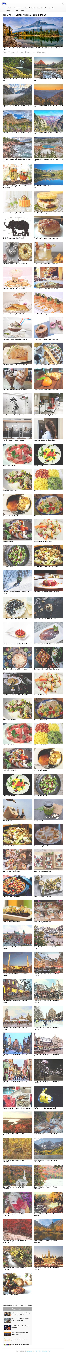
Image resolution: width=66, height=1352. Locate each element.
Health (51, 8)
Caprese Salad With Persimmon (14, 516)
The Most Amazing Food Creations (15, 213)
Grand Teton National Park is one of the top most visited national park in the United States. (31, 48)
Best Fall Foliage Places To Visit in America (14, 1134)
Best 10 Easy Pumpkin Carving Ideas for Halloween (16, 186)
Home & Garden (42, 8)
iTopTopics (29, 1351)
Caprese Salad (8, 541)
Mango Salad (38, 465)
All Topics (9, 8)
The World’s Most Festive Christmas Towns (15, 947)
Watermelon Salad (9, 465)
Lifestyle (8, 10)
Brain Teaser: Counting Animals (13, 238)
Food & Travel (30, 8)
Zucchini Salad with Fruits (43, 541)
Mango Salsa (38, 516)
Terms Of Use (46, 1351)
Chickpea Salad (8, 566)
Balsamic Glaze (8, 821)
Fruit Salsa (37, 491)
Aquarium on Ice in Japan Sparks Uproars (17, 1108)
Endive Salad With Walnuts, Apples (46, 566)
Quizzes (15, 10)
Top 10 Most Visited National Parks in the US (17, 79)
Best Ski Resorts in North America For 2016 (16, 592)
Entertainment (19, 8)
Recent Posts (16, 1309)
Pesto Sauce (38, 821)
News (22, 10)
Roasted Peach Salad (10, 491)
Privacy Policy (37, 1351)
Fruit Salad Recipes (40, 694)
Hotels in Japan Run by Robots (13, 415)
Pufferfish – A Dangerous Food (45, 1108)
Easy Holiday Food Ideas (42, 846)
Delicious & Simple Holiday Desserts (46, 592)
